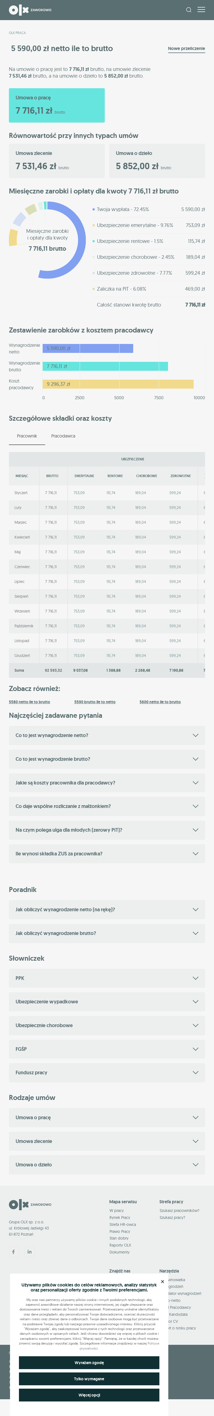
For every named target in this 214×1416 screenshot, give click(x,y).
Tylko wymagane (89, 1378)
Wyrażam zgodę (89, 1362)
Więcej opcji (89, 1395)
